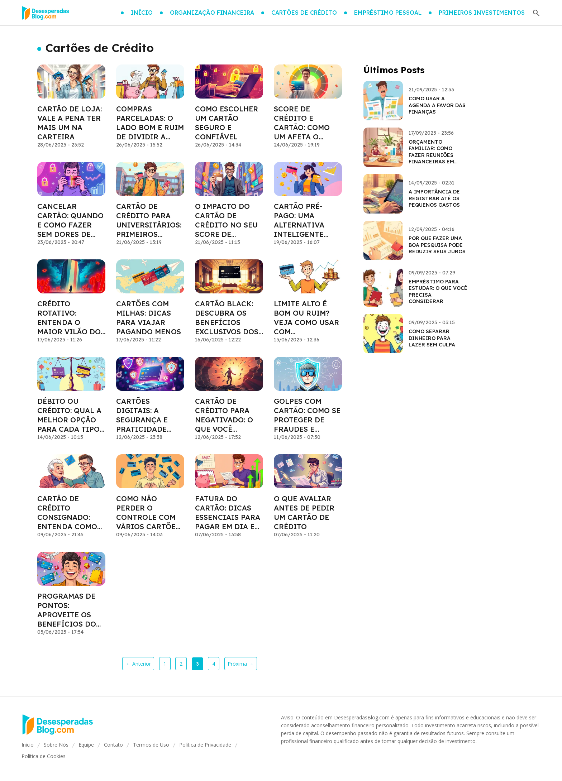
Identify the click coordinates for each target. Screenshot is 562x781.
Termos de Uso (151, 744)
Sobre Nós (56, 744)
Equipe (86, 744)
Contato (113, 744)
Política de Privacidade (205, 744)
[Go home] (45, 13)
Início (28, 744)
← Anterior (138, 663)
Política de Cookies (44, 756)
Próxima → (240, 663)
